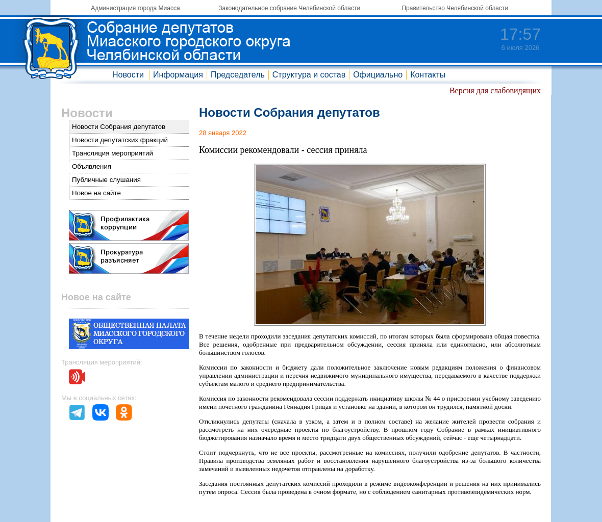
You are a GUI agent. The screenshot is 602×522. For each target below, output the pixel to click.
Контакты (427, 74)
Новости (128, 74)
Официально (378, 74)
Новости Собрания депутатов (118, 126)
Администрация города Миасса (135, 8)
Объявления (91, 166)
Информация (178, 74)
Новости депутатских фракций (120, 140)
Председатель (238, 74)
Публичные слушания (106, 180)
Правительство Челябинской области (455, 8)
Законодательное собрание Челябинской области (289, 8)
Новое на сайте (96, 193)
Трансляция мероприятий (112, 153)
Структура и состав (308, 74)
